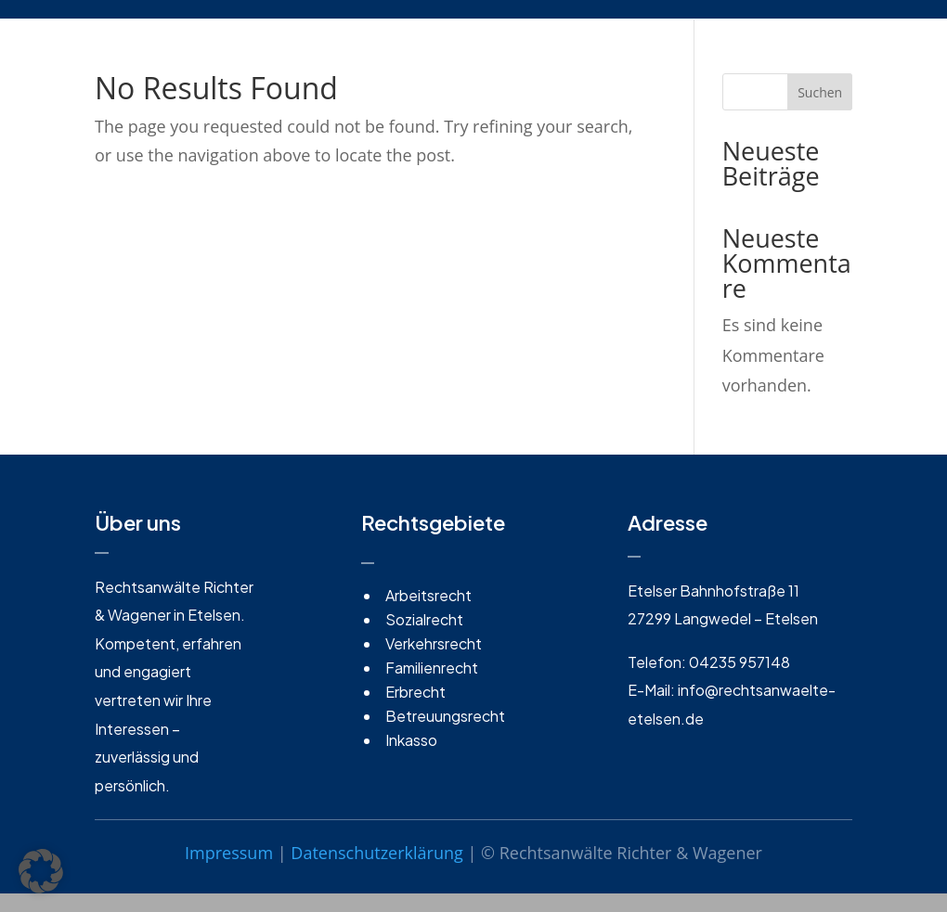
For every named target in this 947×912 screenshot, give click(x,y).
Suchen (820, 92)
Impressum (229, 852)
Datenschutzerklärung (376, 852)
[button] (41, 871)
